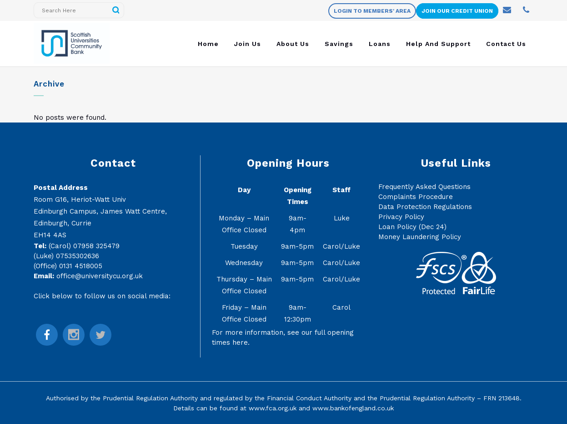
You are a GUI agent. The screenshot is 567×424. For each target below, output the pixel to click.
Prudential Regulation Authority (150, 398)
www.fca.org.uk (272, 408)
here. (241, 342)
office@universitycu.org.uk (99, 276)
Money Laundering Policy (419, 237)
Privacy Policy (401, 217)
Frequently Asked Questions (424, 187)
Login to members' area (372, 11)
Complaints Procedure (415, 197)
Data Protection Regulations (425, 207)
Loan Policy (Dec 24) (412, 227)
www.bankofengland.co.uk (353, 408)
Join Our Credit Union (457, 11)
